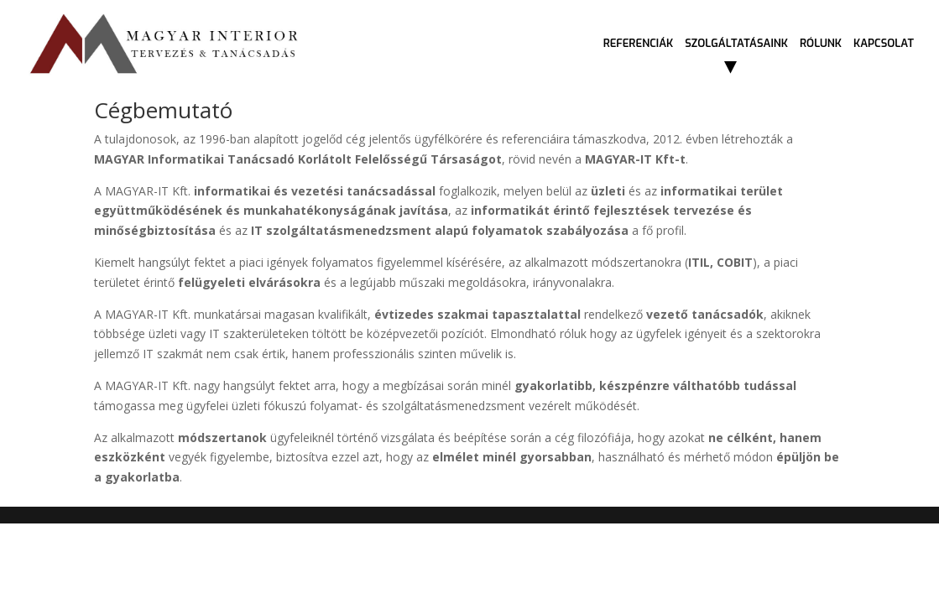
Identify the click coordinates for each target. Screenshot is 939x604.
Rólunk (821, 44)
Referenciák (638, 44)
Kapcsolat (883, 44)
